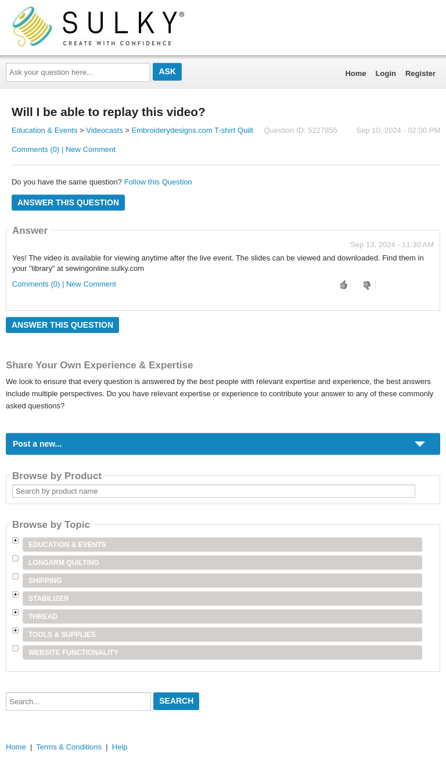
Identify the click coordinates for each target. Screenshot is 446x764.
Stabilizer (48, 599)
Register (420, 73)
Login (386, 73)
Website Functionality (73, 653)
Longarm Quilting (63, 563)
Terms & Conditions (69, 747)
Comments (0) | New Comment (64, 149)
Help (120, 747)
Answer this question (68, 202)
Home (355, 73)
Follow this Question (158, 182)
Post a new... (37, 443)
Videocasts (104, 130)
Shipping (45, 581)
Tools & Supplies (62, 635)
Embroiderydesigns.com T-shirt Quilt (192, 130)
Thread (42, 617)
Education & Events (44, 130)
